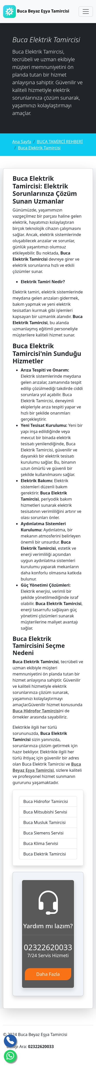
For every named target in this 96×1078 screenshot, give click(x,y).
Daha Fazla (48, 974)
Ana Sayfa (21, 141)
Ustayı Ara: (30, 1046)
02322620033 (48, 947)
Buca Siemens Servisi (43, 833)
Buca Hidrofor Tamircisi (45, 801)
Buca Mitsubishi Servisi (45, 812)
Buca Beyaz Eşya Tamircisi (36, 11)
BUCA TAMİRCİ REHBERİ (60, 141)
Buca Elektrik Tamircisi (39, 148)
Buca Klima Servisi (40, 843)
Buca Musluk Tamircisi (44, 822)
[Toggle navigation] (86, 11)
